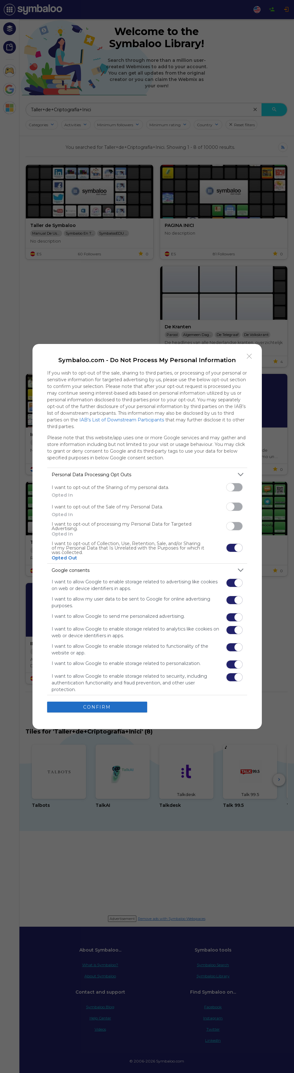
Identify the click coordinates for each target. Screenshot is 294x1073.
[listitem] (147, 474)
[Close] (249, 356)
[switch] (234, 487)
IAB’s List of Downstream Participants (121, 420)
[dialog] (147, 536)
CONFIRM (97, 707)
